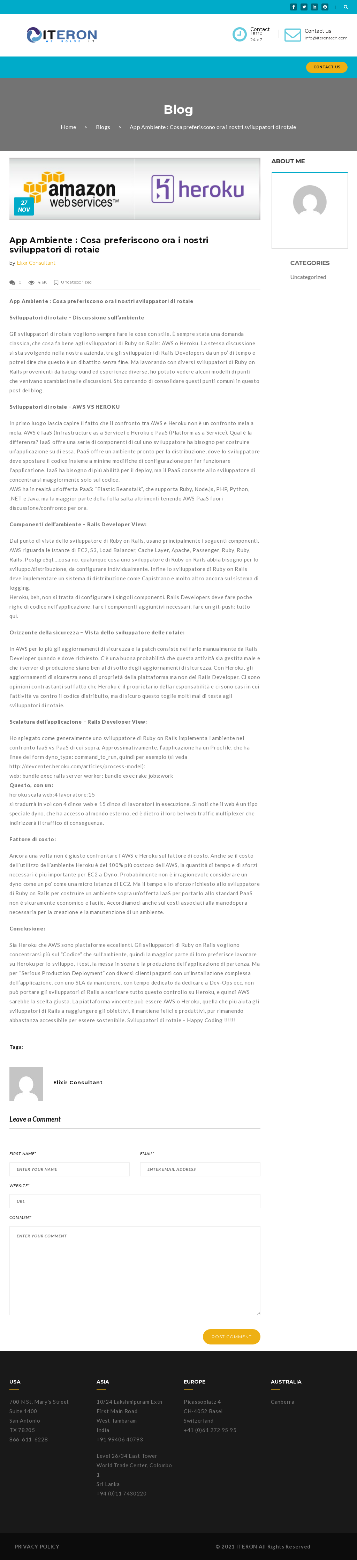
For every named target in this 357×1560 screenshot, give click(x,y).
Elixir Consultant (36, 263)
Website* (19, 1185)
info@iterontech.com (326, 37)
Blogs (103, 126)
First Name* (22, 1153)
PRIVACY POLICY (37, 1546)
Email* (147, 1153)
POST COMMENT (232, 1336)
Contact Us (326, 67)
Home (68, 126)
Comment (20, 1217)
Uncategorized (76, 282)
